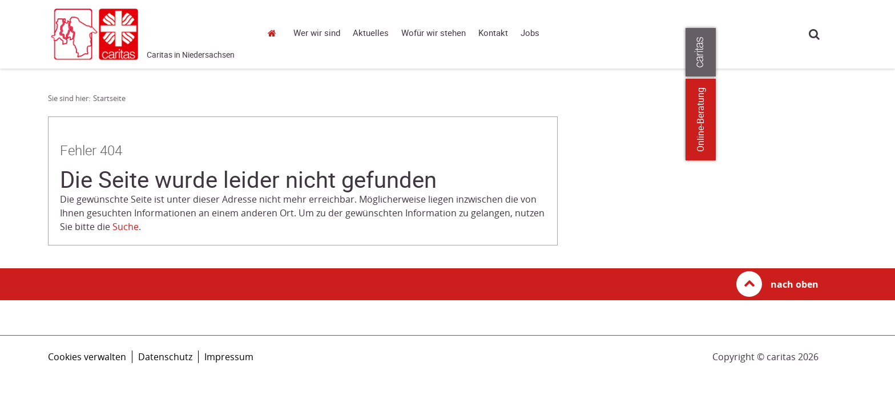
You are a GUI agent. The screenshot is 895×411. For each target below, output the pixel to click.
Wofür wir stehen (433, 33)
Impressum (228, 356)
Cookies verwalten (87, 356)
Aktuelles (371, 33)
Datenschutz (165, 356)
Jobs (530, 33)
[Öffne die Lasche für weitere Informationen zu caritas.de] (879, 52)
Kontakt (493, 33)
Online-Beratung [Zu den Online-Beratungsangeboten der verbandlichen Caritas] (879, 119)
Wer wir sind (316, 33)
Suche (814, 34)
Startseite (275, 32)
